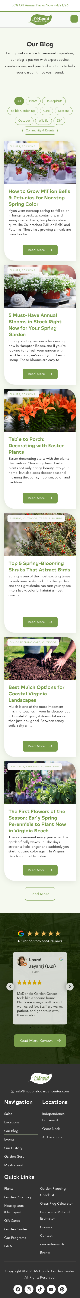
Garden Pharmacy (18, 1197)
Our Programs (15, 1237)
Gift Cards (12, 1220)
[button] (40, 894)
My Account (13, 1165)
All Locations (52, 1137)
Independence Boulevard (53, 1117)
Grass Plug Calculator (56, 1203)
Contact (46, 1235)
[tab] (19, 101)
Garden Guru (14, 1156)
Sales (8, 1113)
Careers (46, 1227)
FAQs (8, 1246)
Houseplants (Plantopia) (14, 1208)
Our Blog (11, 1131)
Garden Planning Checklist (53, 1191)
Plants (8, 1188)
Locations (11, 1122)
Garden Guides (16, 1229)
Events (9, 1139)
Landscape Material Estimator (55, 1215)
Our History (13, 1148)
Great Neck (51, 1128)
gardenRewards (52, 1244)
